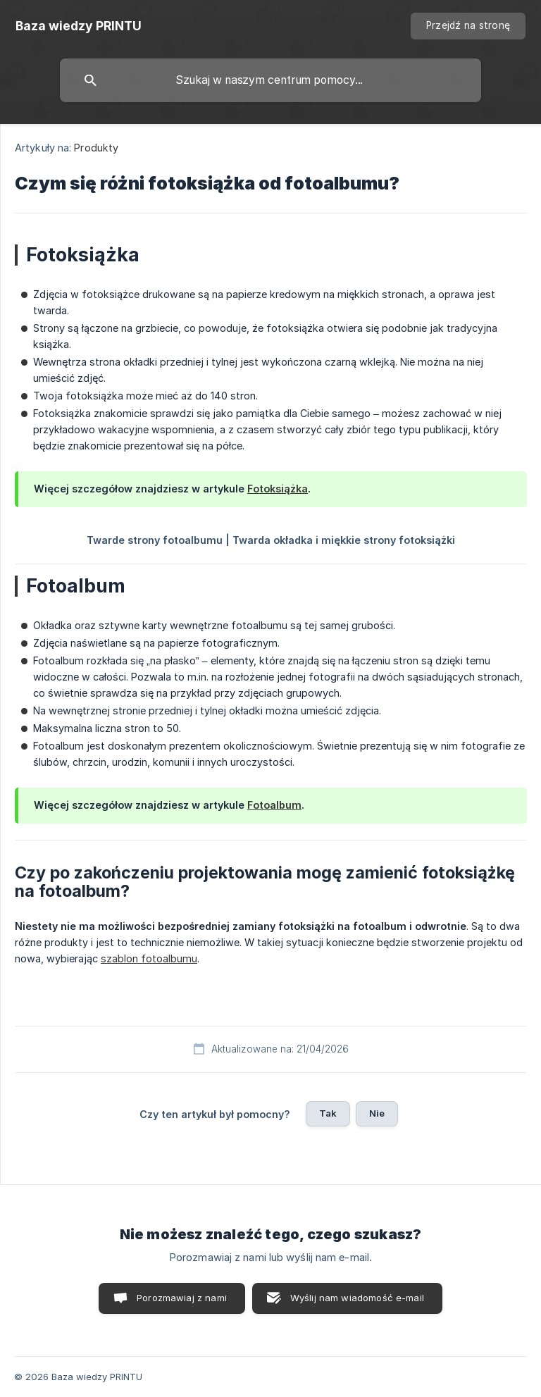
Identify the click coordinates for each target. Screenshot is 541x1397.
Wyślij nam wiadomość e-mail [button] (357, 1297)
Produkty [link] (96, 148)
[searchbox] (270, 80)
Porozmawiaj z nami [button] (182, 1297)
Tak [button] (328, 1113)
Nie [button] (377, 1113)
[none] (78, 26)
